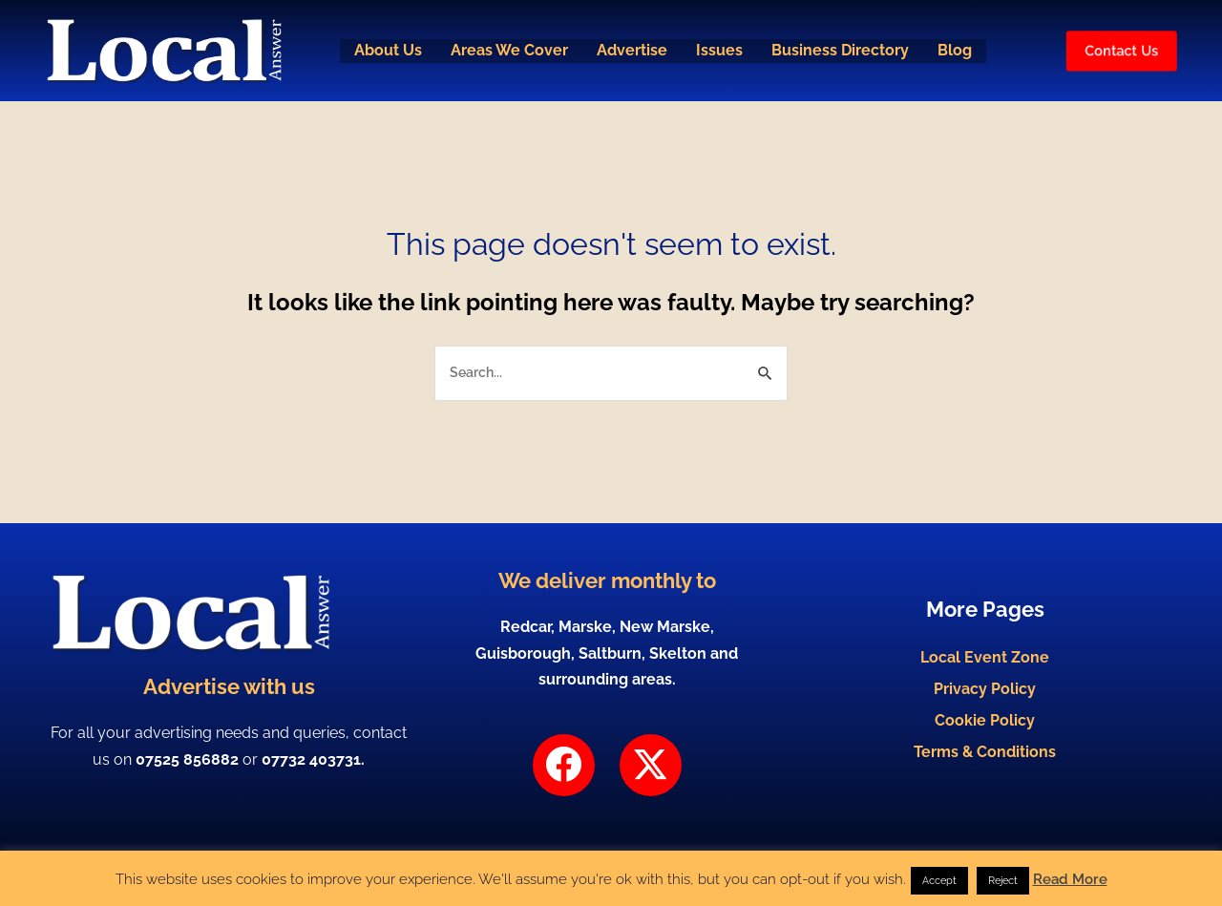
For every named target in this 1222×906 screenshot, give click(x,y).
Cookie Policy (985, 727)
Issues (720, 50)
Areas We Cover (506, 50)
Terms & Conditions (985, 765)
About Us (383, 50)
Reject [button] (1003, 880)
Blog (959, 50)
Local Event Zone (984, 651)
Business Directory (843, 50)
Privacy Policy (985, 689)
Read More (1070, 879)
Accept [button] (939, 880)
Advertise (631, 50)
